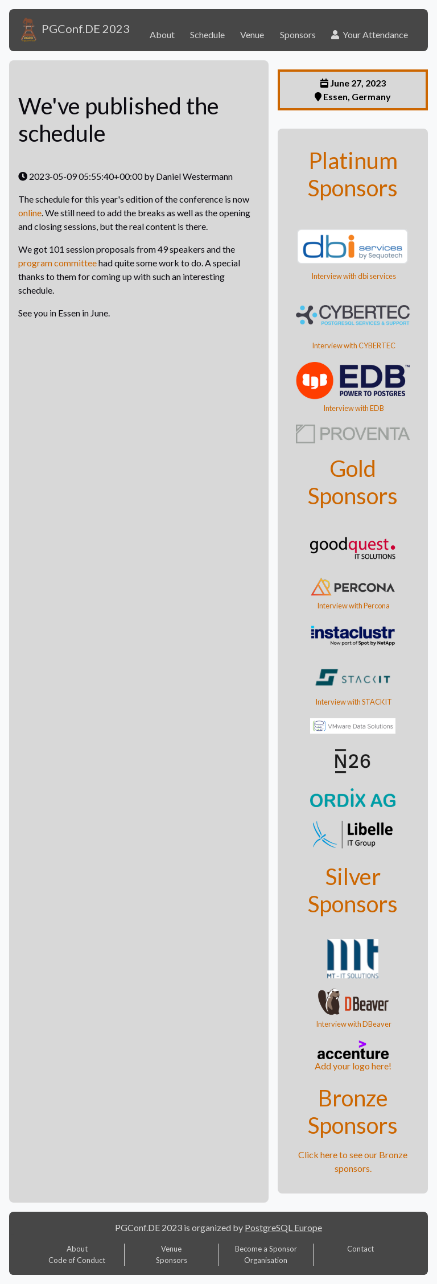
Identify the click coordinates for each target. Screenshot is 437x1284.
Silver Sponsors (353, 890)
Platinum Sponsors (353, 174)
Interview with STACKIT (353, 701)
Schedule (207, 34)
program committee (57, 262)
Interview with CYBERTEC (353, 345)
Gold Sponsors (353, 482)
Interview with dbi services (353, 276)
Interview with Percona (353, 605)
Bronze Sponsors (353, 1111)
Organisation (265, 1260)
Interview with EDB (353, 408)
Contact (360, 1248)
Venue (252, 34)
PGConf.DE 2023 (74, 30)
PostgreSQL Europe (283, 1227)
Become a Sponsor (266, 1248)
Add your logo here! (353, 1065)
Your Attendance (369, 34)
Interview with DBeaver (353, 1023)
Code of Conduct (76, 1260)
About (162, 34)
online (30, 212)
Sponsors (298, 34)
